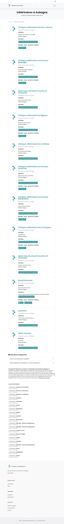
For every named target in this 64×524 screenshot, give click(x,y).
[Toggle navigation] (54, 5)
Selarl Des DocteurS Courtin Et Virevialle (32, 92)
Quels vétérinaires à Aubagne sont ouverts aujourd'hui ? (25, 363)
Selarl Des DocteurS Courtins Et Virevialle (33, 257)
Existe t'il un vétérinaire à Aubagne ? (20, 359)
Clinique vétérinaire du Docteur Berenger (33, 61)
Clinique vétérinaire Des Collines (33, 144)
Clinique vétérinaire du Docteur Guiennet (33, 167)
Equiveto (22, 310)
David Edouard (25, 280)
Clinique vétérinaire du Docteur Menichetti (33, 198)
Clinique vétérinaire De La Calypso (34, 227)
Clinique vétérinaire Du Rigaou (32, 115)
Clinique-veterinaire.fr (15, 5)
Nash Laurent (24, 333)
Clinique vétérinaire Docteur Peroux (35, 27)
